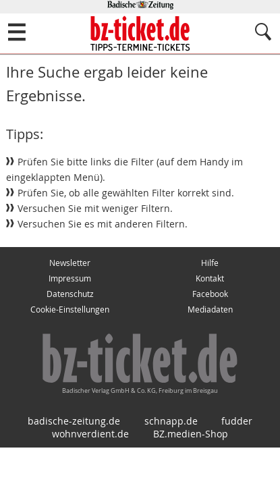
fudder (236, 420)
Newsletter (69, 263)
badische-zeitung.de (74, 420)
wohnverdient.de (90, 433)
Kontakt (210, 278)
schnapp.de (171, 420)
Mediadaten (210, 309)
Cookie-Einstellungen (69, 309)
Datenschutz (70, 294)
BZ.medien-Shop (190, 433)
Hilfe (210, 263)
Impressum (70, 278)
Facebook (210, 294)
